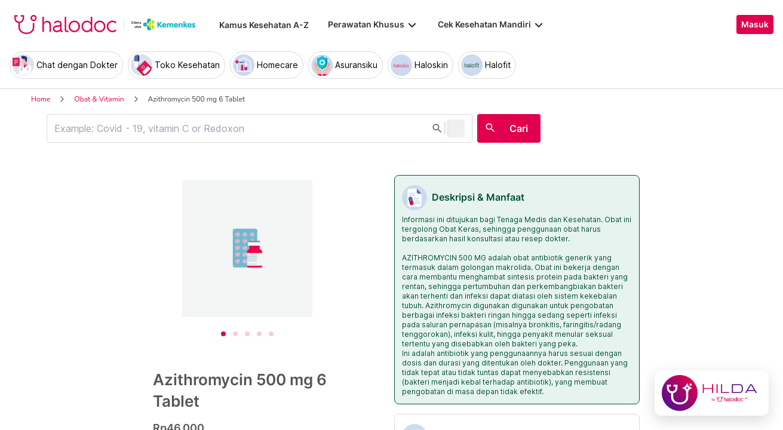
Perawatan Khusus (373, 24)
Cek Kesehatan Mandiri (491, 24)
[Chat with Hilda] (712, 393)
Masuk (755, 24)
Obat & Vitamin (99, 99)
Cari (518, 128)
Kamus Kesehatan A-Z (264, 25)
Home (40, 99)
